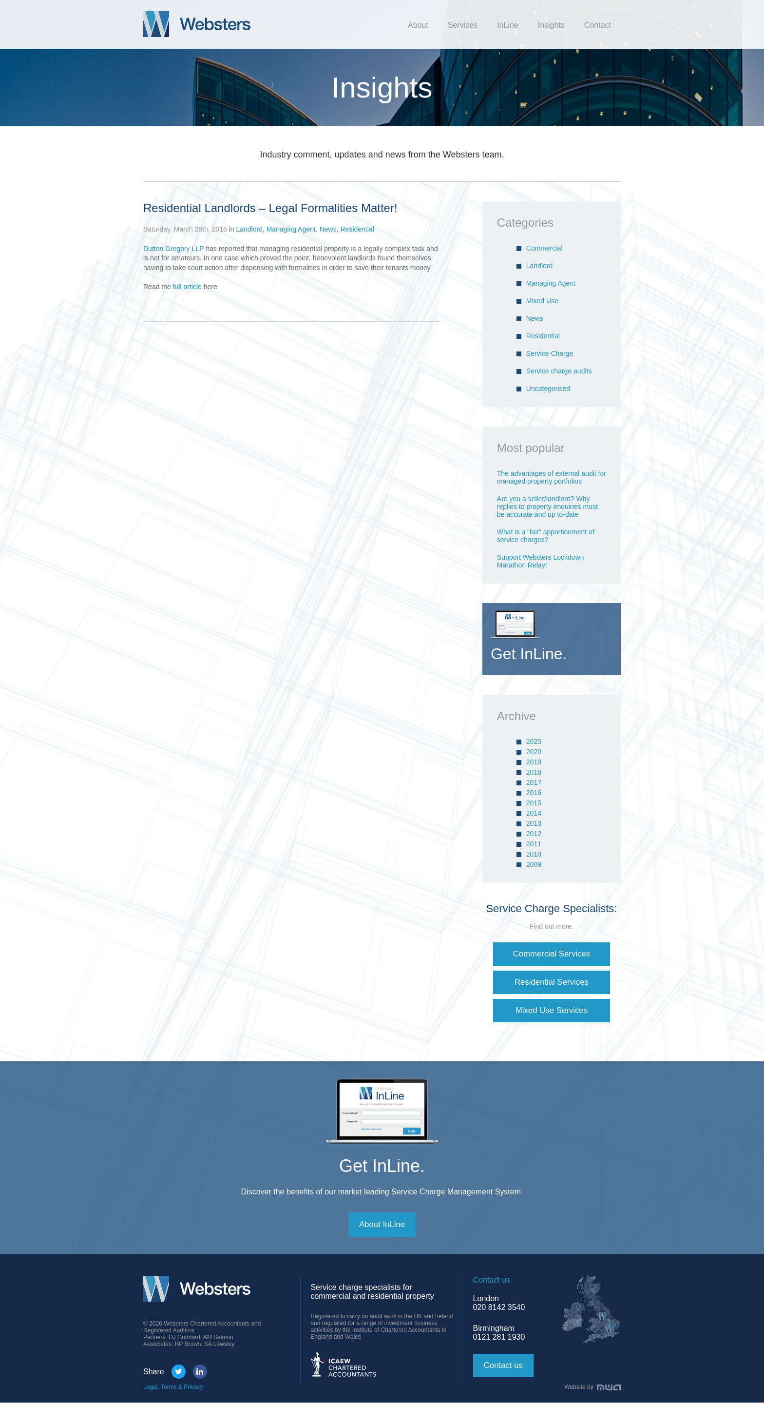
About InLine (381, 1226)
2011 (533, 844)
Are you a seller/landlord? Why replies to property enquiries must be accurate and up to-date (547, 506)
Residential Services (551, 983)
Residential (357, 229)
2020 (533, 752)
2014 (533, 813)
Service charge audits (559, 371)
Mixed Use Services (551, 1011)
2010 (533, 854)
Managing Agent (291, 229)
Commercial (544, 248)
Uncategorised (548, 388)
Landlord (249, 229)
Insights (551, 25)
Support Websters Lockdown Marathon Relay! (540, 561)
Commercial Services (551, 954)
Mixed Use (542, 301)
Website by (593, 1389)
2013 (533, 823)
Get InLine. (382, 1167)
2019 (533, 762)
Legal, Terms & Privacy (173, 1389)
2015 (533, 803)
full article (187, 287)
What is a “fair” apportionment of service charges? (545, 536)
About (418, 25)
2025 (533, 741)
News (328, 229)
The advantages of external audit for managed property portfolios (551, 477)
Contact (597, 25)
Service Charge (549, 353)
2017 (533, 782)
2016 (533, 793)
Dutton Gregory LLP (173, 249)
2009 (533, 864)
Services (463, 25)
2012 (533, 834)
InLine (507, 25)
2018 (533, 772)
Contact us (505, 1368)
